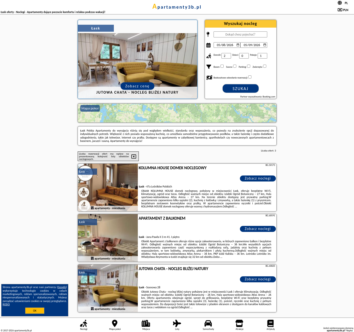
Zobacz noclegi (258, 178)
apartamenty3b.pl (177, 7)
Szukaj (241, 88)
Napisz (349, 330)
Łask (82, 171)
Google (62, 287)
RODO (6, 304)
